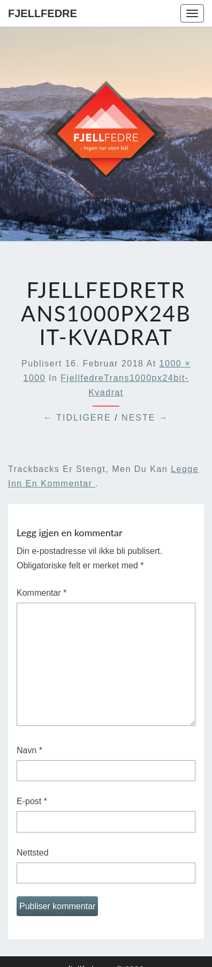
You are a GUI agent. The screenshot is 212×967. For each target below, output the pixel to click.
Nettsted (33, 852)
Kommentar (41, 592)
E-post (32, 801)
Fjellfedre (42, 13)
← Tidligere (77, 417)
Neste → (145, 417)
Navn (29, 750)
